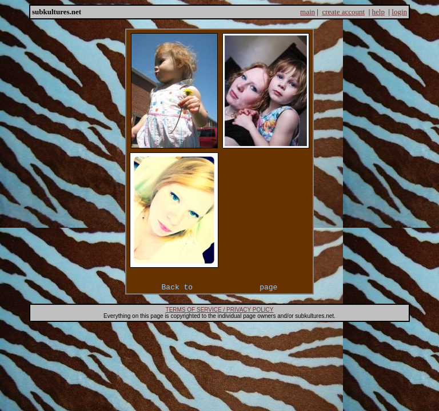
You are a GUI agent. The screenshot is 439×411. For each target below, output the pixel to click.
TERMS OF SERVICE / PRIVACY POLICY (220, 310)
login (399, 11)
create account (343, 11)
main (307, 11)
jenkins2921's (226, 287)
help (378, 11)
